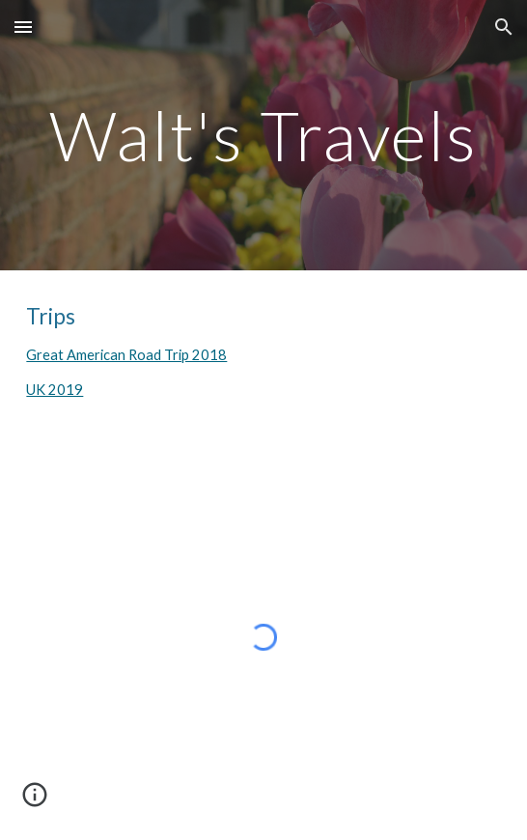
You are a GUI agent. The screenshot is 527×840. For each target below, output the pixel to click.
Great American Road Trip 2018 (126, 355)
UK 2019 (54, 389)
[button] (23, 26)
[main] (263, 136)
